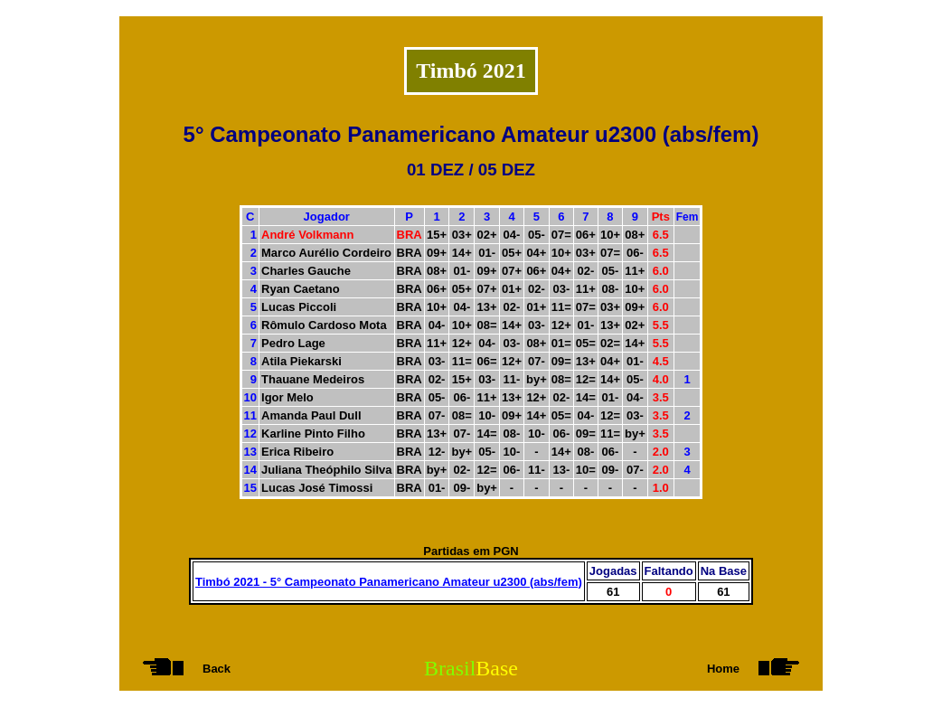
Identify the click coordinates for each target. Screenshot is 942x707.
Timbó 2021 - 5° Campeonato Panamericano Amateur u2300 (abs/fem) (388, 582)
